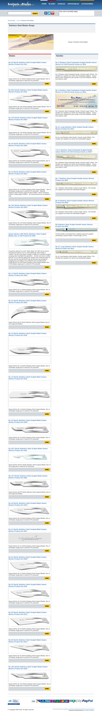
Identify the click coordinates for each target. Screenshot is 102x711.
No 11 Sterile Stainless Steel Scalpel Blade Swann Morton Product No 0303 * (27, 274)
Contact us (61, 709)
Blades (52, 4)
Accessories (87, 4)
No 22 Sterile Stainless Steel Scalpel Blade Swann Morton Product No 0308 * (27, 558)
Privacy (79, 709)
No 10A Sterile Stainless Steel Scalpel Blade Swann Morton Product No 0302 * (28, 206)
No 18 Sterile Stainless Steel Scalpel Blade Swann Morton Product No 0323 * (27, 504)
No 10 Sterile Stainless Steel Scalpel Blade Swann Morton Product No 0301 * (27, 173)
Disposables (73, 4)
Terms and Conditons (88, 709)
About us (67, 709)
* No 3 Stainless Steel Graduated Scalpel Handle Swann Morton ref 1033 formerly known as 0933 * (74, 151)
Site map (73, 709)
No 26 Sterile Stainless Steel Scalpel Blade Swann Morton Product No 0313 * (27, 641)
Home (44, 4)
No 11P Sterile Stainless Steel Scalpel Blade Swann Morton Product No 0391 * (28, 118)
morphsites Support (89, 710)
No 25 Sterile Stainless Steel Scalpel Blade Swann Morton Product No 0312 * (27, 613)
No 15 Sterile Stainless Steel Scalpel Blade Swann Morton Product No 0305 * (27, 421)
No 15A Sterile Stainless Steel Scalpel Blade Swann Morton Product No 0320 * (28, 668)
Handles (61, 4)
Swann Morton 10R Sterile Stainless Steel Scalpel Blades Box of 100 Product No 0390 (27, 235)
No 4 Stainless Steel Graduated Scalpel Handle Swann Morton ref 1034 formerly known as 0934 (76, 63)
